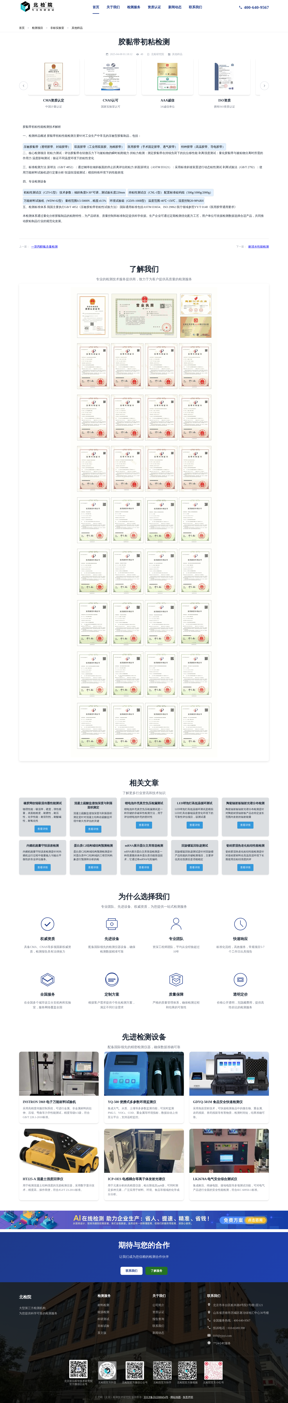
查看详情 (42, 829)
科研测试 (103, 1319)
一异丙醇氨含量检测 (44, 246)
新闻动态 (174, 7)
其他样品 (77, 27)
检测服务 (133, 7)
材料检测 (103, 1305)
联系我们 (195, 7)
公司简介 (158, 1305)
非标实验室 (57, 27)
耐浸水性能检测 (258, 246)
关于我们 (113, 7)
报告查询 (158, 1319)
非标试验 (103, 1325)
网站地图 (175, 1397)
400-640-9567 (254, 7)
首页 (96, 7)
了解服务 (156, 1270)
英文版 (102, 1332)
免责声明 (188, 1397)
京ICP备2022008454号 (156, 1397)
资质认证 (154, 7)
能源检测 (103, 1312)
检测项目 (37, 27)
